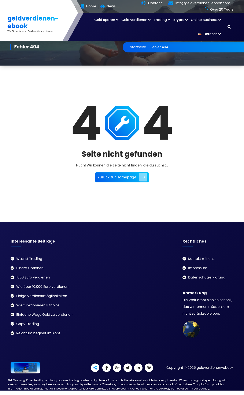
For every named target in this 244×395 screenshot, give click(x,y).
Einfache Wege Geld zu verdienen (44, 314)
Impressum (197, 268)
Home (88, 6)
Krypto (179, 19)
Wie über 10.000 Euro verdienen (42, 286)
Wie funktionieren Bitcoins (37, 305)
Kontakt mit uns (201, 258)
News (108, 6)
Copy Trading (27, 323)
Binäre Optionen (30, 268)
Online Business (204, 19)
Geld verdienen (134, 19)
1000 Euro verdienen (33, 277)
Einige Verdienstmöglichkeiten (41, 296)
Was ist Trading (29, 258)
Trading (160, 19)
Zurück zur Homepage (122, 187)
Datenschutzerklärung (206, 277)
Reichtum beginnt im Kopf (38, 333)
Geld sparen (104, 19)
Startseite (152, 47)
